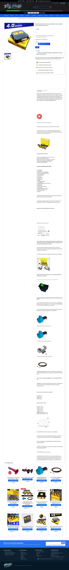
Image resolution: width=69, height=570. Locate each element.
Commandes (38, 552)
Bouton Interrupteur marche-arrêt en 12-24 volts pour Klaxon (47, 279)
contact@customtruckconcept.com (43, 0)
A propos (22, 554)
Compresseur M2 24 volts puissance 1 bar (44, 341)
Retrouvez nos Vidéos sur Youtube (9, 553)
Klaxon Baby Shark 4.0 (46, 126)
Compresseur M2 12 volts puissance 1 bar (44, 325)
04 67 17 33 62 (21, 0)
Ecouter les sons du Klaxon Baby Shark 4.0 (44, 122)
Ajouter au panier (44, 44)
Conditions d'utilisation (24, 553)
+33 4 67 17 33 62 (30, 0)
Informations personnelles (40, 551)
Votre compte (38, 550)
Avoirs (37, 553)
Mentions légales (23, 552)
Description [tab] (40, 90)
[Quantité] (36, 44)
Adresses (38, 554)
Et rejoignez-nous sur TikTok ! (9, 554)
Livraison (22, 551)
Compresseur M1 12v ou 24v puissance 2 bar (44, 356)
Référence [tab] (45, 90)
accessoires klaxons (47, 451)
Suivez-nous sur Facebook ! (9, 551)
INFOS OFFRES (42, 12)
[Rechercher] (42, 7)
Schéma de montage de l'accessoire (43, 222)
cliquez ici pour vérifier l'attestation (58, 558)
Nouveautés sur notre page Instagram (10, 552)
